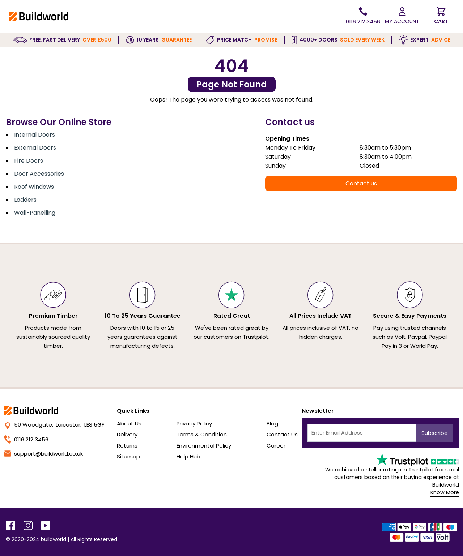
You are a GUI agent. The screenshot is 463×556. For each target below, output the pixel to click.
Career (276, 445)
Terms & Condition (202, 434)
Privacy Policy (194, 423)
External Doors (35, 148)
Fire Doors (28, 161)
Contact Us (282, 434)
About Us (129, 423)
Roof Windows (34, 187)
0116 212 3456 (26, 439)
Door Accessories (39, 174)
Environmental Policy (204, 445)
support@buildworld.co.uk (43, 453)
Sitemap (128, 456)
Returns (127, 445)
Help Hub (188, 456)
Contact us (361, 183)
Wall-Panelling (34, 213)
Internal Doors (34, 135)
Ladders (25, 200)
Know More (444, 492)
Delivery (127, 434)
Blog (272, 423)
